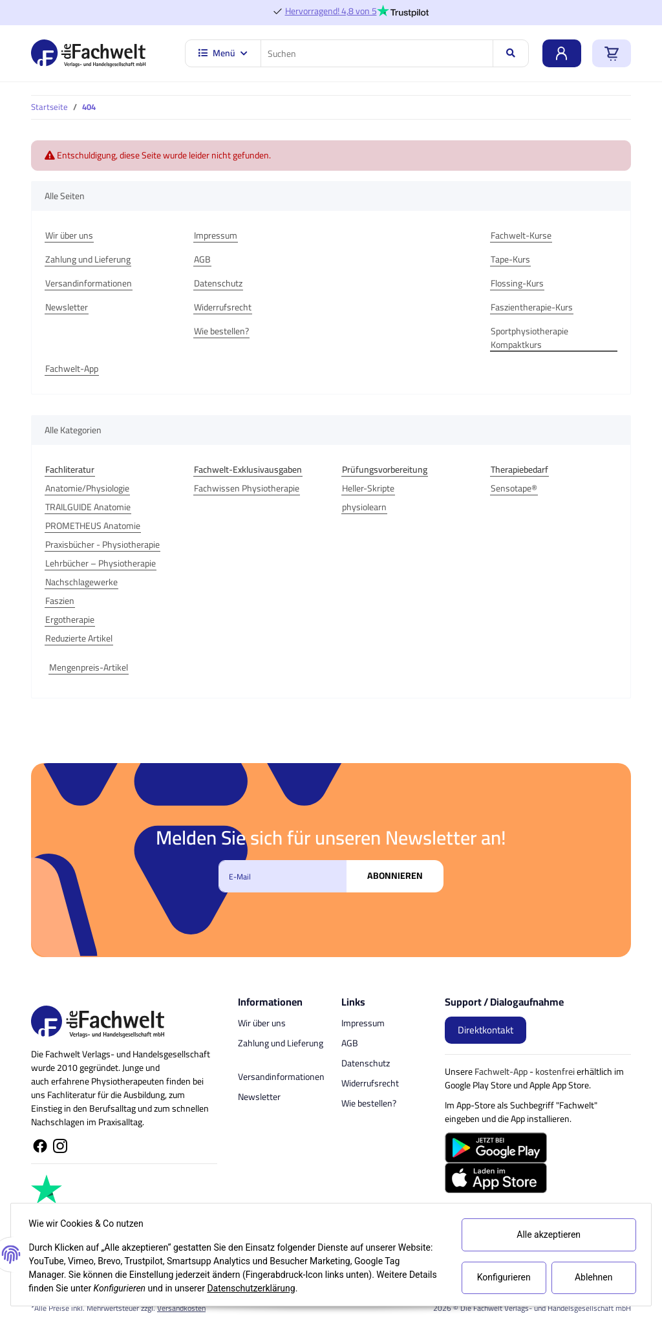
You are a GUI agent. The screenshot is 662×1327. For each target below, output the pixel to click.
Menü (223, 53)
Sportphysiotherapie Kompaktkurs (529, 338)
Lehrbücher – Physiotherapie (100, 563)
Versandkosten (181, 1307)
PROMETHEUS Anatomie (92, 526)
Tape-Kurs (510, 259)
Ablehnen (590, 1277)
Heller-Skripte (368, 488)
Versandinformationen (88, 283)
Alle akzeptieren (546, 1234)
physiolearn (364, 507)
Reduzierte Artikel (78, 638)
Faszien (59, 601)
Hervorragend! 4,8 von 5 (331, 11)
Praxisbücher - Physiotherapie (102, 545)
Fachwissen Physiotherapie (246, 488)
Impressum (215, 236)
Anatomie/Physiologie (87, 488)
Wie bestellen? (221, 331)
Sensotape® (514, 488)
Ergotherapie (69, 620)
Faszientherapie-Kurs (532, 307)
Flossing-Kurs (517, 283)
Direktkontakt (485, 1029)
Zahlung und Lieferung (88, 259)
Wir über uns (69, 236)
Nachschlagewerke (81, 582)
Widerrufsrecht (222, 307)
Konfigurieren (501, 1277)
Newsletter (66, 307)
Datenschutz (218, 283)
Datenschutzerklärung (284, 1288)
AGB (202, 259)
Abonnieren (395, 875)
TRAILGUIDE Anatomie (88, 507)
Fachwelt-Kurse (521, 236)
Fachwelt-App (71, 369)
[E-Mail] (283, 876)
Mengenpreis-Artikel (88, 667)
